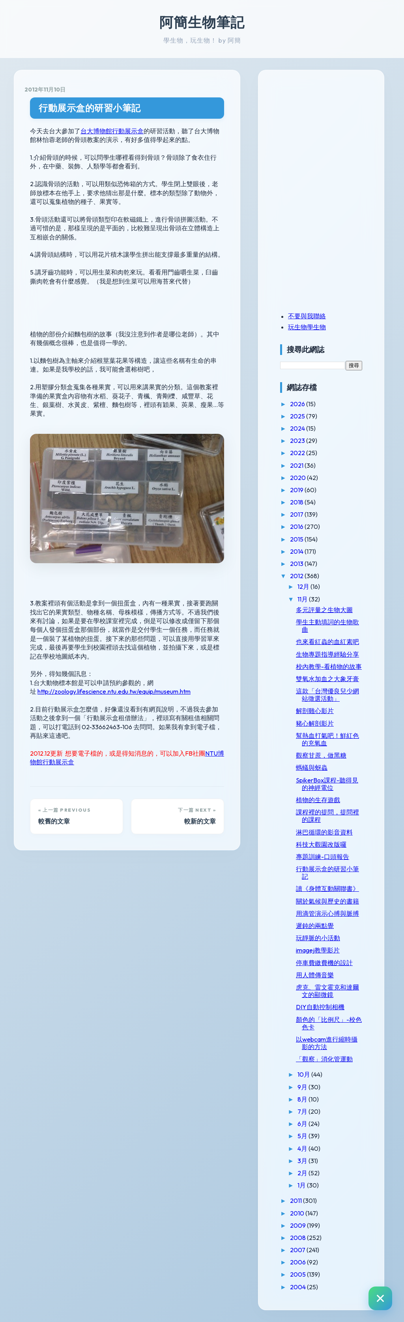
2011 (296, 1200)
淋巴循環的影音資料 (324, 832)
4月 (303, 1148)
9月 (303, 1087)
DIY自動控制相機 (320, 1007)
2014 (297, 551)
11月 (303, 599)
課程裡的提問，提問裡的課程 (327, 815)
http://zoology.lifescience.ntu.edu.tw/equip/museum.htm (114, 691)
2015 (297, 539)
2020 (298, 478)
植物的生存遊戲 (318, 800)
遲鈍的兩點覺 (315, 926)
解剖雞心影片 (315, 711)
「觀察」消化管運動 (324, 1059)
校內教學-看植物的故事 (329, 666)
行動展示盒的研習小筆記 (90, 108)
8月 (303, 1099)
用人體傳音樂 (315, 975)
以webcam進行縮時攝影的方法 (326, 1043)
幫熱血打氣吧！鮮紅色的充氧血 (327, 739)
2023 (298, 440)
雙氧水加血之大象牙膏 (327, 679)
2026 (298, 404)
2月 (303, 1173)
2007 (298, 1250)
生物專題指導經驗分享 (327, 654)
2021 (297, 465)
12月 (303, 586)
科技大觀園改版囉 (321, 844)
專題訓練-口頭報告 (322, 857)
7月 (303, 1111)
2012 (297, 576)
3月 (303, 1161)
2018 (297, 502)
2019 (297, 490)
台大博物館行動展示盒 (112, 131)
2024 (298, 428)
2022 (298, 453)
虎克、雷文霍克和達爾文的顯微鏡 (327, 991)
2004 (298, 1287)
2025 (298, 416)
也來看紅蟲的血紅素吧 (327, 642)
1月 (302, 1185)
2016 (297, 526)
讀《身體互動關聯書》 (327, 889)
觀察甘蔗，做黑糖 (321, 755)
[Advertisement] (329, 135)
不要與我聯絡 (307, 316)
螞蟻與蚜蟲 (311, 767)
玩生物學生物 (307, 327)
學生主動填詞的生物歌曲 (327, 625)
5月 (303, 1136)
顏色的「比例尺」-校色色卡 (329, 1023)
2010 (297, 1213)
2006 (298, 1262)
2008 (298, 1238)
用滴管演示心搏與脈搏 (327, 913)
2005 (298, 1274)
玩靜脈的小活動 (318, 938)
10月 (304, 1074)
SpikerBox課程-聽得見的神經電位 (327, 784)
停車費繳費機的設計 (324, 963)
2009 (298, 1225)
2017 (297, 514)
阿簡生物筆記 (202, 22)
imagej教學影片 (318, 950)
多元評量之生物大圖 (324, 610)
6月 (303, 1124)
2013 (297, 564)
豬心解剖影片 (315, 723)
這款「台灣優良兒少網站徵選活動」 (327, 694)
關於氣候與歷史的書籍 (327, 901)
